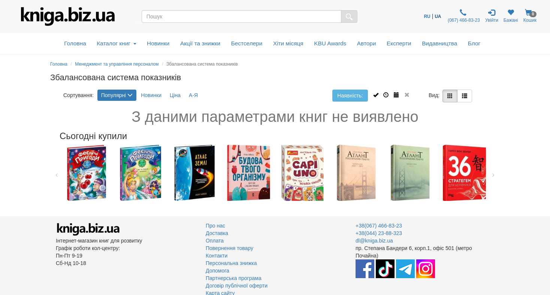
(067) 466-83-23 (463, 16)
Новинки (158, 43)
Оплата (215, 241)
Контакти (216, 256)
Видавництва (439, 43)
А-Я (193, 95)
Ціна (175, 95)
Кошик (530, 16)
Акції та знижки (200, 43)
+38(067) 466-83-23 (379, 226)
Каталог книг (116, 43)
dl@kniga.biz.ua (374, 241)
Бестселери (247, 43)
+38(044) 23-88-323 (379, 233)
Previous (56, 173)
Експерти (399, 43)
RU (427, 16)
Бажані (511, 16)
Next (493, 173)
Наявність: (350, 96)
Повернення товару (229, 248)
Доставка (217, 233)
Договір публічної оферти (237, 286)
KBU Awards (330, 43)
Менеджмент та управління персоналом (116, 64)
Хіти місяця (288, 43)
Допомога (217, 271)
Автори (366, 43)
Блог (474, 43)
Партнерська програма (234, 278)
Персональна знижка (231, 263)
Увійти (491, 16)
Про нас (215, 226)
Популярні (117, 95)
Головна (75, 43)
